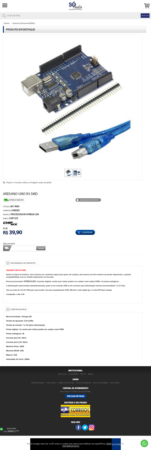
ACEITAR (116, 444)
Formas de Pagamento (83, 383)
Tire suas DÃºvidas (75, 396)
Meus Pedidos (115, 383)
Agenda (90, 374)
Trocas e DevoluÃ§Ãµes (100, 383)
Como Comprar (51, 383)
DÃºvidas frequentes (38, 383)
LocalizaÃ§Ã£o (73, 374)
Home (6, 23)
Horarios (83, 374)
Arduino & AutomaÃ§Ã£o (24, 23)
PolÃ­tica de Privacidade (66, 383)
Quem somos (62, 374)
